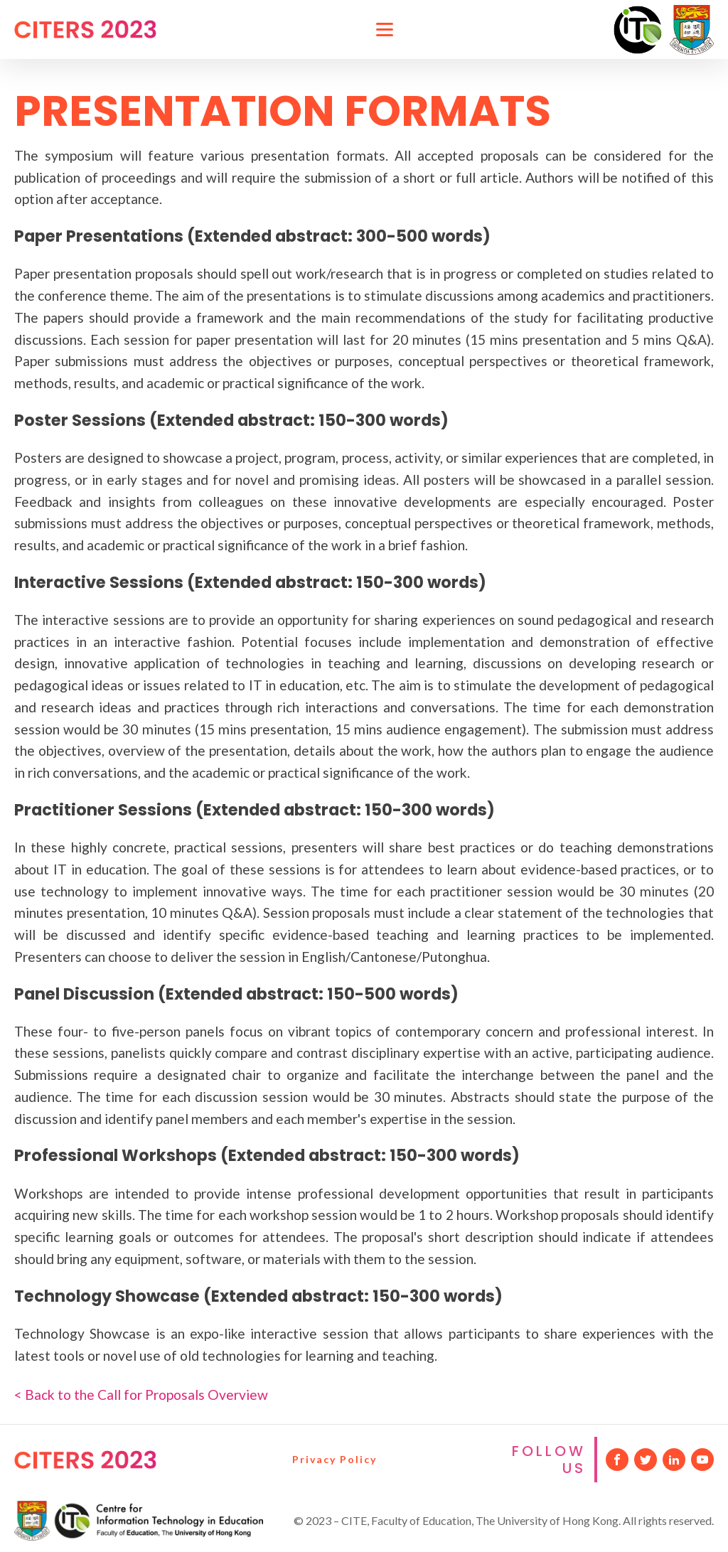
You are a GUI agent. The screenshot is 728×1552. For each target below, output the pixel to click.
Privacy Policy (334, 1459)
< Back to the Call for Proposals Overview (141, 1394)
